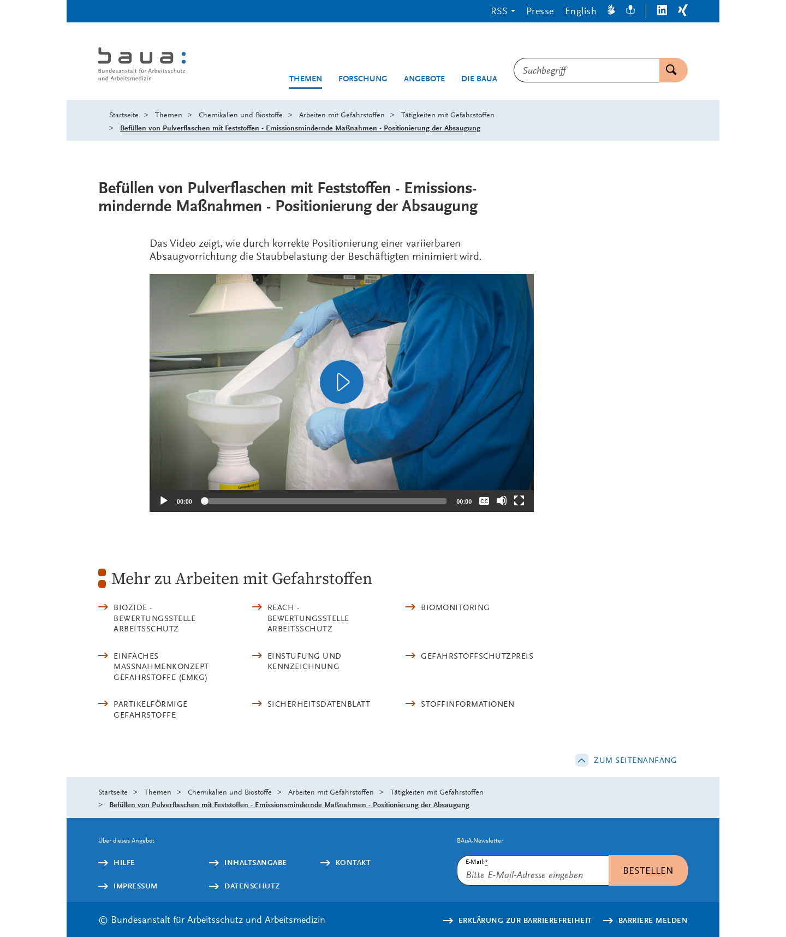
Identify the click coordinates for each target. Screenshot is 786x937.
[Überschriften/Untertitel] (484, 500)
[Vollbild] (519, 500)
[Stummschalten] (502, 500)
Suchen (668, 70)
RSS (499, 10)
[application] (342, 382)
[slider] (324, 501)
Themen (305, 78)
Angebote (424, 78)
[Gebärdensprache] (611, 11)
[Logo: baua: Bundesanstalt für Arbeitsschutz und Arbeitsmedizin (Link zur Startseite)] (162, 65)
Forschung (363, 78)
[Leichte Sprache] (630, 11)
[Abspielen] (342, 382)
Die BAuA (479, 78)
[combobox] (586, 70)
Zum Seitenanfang (635, 760)
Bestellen (648, 870)
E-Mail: (477, 862)
